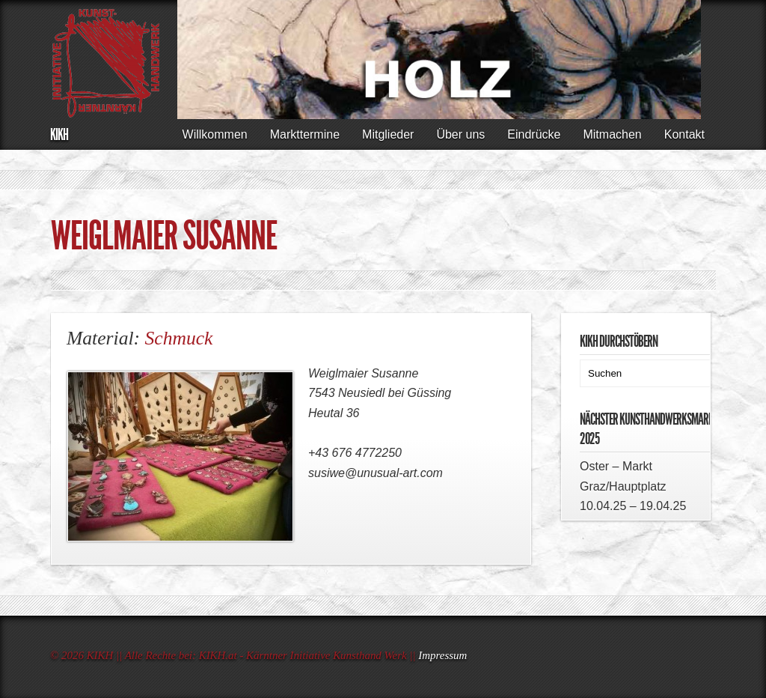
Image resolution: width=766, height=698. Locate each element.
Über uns (460, 134)
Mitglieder (388, 134)
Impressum (442, 655)
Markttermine (305, 134)
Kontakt (684, 134)
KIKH (59, 135)
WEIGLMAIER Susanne (164, 236)
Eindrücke (533, 134)
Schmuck (179, 338)
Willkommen (215, 134)
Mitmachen (612, 134)
